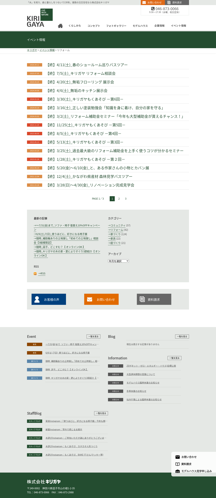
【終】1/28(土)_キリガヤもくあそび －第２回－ (85, 159)
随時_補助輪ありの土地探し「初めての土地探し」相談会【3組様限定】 (73, 361)
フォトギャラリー (108, 484)
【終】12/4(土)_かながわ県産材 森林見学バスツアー (89, 176)
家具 (113, 238)
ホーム (32, 484)
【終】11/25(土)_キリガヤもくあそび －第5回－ (86, 125)
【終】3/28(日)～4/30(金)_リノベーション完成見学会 (90, 185)
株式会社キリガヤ (43, 460)
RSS (43, 273)
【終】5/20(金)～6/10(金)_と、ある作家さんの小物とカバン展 (97, 168)
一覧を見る (93, 336)
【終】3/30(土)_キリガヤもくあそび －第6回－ (85, 99)
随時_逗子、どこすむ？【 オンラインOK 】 (60, 247)
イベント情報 (36, 39)
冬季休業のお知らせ (55, 425)
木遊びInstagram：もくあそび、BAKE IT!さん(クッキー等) (155, 433)
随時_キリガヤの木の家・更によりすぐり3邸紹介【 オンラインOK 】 (73, 378)
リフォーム (117, 230)
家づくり (116, 234)
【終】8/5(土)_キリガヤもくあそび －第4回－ (84, 133)
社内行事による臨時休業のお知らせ (63, 433)
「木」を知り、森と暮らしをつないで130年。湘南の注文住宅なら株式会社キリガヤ (68, 2)
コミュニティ (118, 225)
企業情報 (139, 484)
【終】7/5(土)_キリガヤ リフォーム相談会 (81, 73)
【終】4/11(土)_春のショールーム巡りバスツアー (87, 65)
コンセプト (91, 484)
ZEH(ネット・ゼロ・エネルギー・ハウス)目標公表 (70, 399)
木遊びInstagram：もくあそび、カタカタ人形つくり (153, 425)
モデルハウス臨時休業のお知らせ (62, 416)
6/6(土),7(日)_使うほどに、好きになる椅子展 (61, 234)
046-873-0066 (169, 9)
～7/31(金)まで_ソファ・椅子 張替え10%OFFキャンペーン (73, 344)
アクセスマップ (156, 484)
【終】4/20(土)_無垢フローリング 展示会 (80, 82)
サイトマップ (173, 484)
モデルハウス (125, 484)
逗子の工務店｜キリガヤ (37, 7)
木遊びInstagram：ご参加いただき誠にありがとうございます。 (158, 416)
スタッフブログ (116, 399)
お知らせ (34, 399)
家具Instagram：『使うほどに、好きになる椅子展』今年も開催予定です (158, 399)
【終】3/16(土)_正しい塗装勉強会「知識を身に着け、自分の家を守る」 (105, 108)
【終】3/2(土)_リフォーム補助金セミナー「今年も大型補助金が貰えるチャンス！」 (115, 116)
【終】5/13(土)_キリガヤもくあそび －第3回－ (85, 142)
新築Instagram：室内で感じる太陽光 (145, 408)
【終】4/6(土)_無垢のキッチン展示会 (76, 90)
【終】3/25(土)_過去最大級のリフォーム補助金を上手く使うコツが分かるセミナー (115, 151)
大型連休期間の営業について (60, 408)
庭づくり (116, 243)
